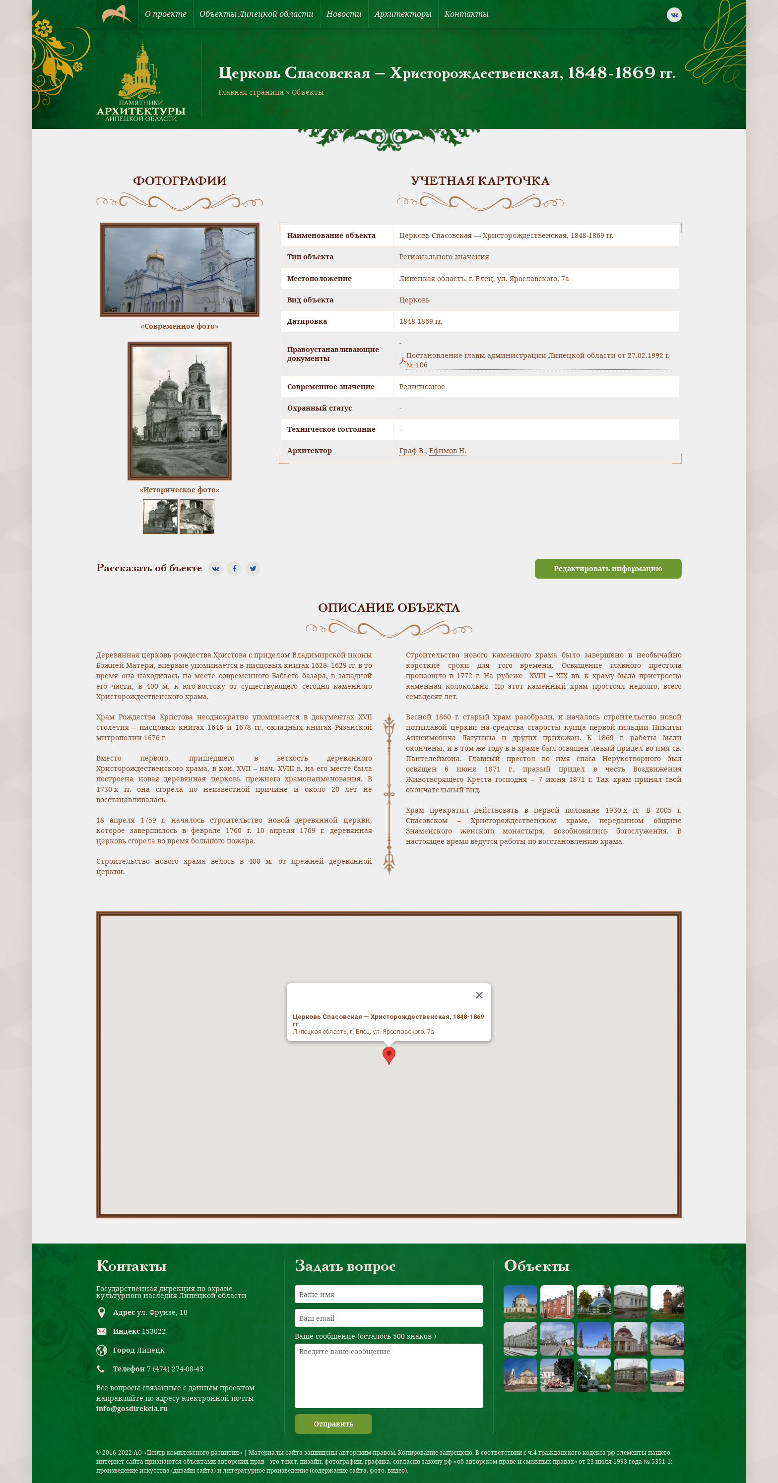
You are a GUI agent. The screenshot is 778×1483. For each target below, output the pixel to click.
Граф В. (412, 450)
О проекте (166, 13)
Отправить (333, 1423)
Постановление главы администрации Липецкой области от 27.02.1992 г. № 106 (538, 360)
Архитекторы (403, 13)
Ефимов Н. (447, 450)
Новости (344, 13)
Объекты (308, 92)
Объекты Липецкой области (256, 13)
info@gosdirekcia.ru (132, 1408)
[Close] (479, 995)
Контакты (467, 13)
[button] (389, 1056)
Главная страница (251, 92)
